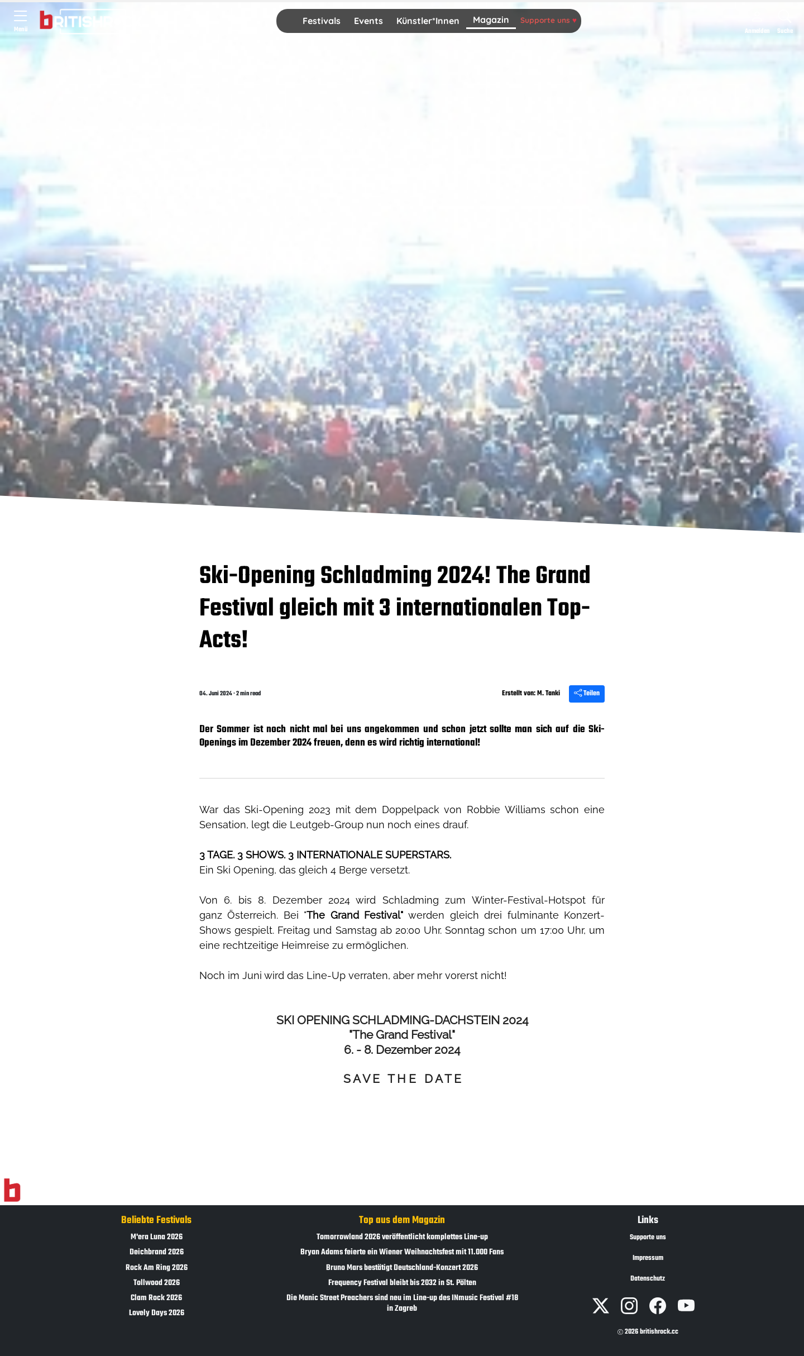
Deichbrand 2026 (157, 1252)
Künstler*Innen (428, 20)
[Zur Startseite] (12, 1190)
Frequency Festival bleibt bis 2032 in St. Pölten (402, 1283)
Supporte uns (548, 20)
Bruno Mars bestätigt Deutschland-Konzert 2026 (402, 1268)
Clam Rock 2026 (156, 1298)
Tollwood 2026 (156, 1283)
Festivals (322, 20)
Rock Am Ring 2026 (157, 1268)
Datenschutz (647, 1279)
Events (368, 20)
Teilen (587, 693)
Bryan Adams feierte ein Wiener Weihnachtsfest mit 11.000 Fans (402, 1252)
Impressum (648, 1258)
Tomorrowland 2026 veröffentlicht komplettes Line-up (402, 1237)
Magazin (491, 19)
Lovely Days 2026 (156, 1313)
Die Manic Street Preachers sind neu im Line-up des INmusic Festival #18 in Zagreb (402, 1303)
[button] (321, 21)
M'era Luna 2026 (157, 1237)
